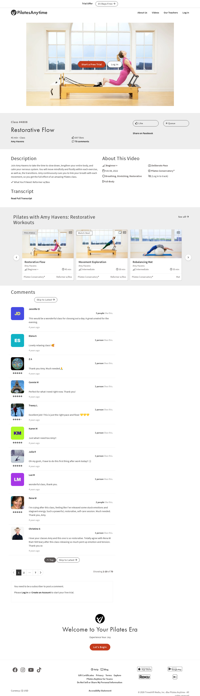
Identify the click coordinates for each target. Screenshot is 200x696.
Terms (108, 675)
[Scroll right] (188, 257)
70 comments (82, 141)
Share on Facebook (143, 133)
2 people (100, 502)
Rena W (33, 498)
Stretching (122, 176)
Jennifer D (34, 309)
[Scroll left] (16, 257)
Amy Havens (17, 141)
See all (183, 216)
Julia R (32, 451)
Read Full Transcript (21, 198)
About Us (142, 12)
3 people (100, 313)
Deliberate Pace (159, 165)
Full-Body (109, 181)
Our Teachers (171, 12)
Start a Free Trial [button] (92, 64)
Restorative (135, 176)
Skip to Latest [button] (46, 299)
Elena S (33, 335)
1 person (99, 340)
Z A (30, 359)
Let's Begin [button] (100, 647)
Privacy (99, 675)
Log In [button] (114, 64)
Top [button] (50, 559)
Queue (170, 123)
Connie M (34, 382)
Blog (104, 669)
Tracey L (33, 405)
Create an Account (41, 592)
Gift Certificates (86, 675)
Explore (117, 675)
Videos (155, 12)
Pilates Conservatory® (163, 170)
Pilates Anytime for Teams (100, 678)
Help (94, 669)
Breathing (110, 176)
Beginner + (111, 165)
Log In (185, 12)
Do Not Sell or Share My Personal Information (99, 682)
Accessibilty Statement (100, 690)
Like (139, 123)
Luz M (32, 474)
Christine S (34, 528)
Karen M (33, 428)
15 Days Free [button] (106, 3)
